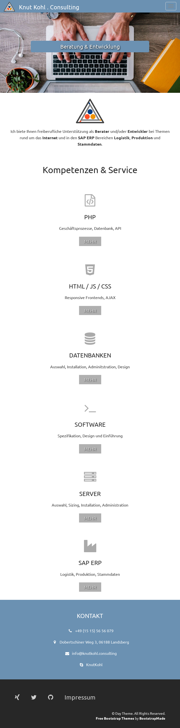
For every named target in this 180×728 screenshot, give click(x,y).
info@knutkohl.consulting (94, 653)
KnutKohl (94, 664)
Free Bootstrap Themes (115, 718)
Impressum (80, 697)
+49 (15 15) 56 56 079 (94, 630)
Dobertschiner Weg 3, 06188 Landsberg (94, 641)
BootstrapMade (152, 718)
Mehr (90, 241)
